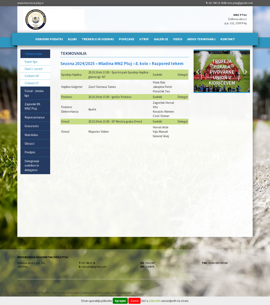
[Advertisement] (124, 172)
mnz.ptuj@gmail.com (240, 3)
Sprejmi (120, 301)
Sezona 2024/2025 (77, 63)
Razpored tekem (168, 63)
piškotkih (154, 301)
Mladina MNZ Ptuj (115, 63)
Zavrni (134, 301)
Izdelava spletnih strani (96, 292)
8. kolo (141, 63)
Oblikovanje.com (121, 292)
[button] (198, 71)
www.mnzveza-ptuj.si (30, 3)
